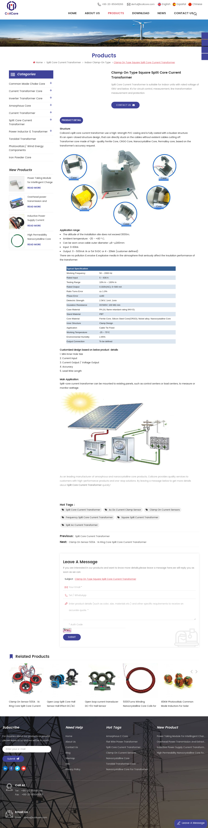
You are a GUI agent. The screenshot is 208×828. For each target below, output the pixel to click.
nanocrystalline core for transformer (127, 770)
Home (72, 13)
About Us (92, 13)
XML (67, 765)
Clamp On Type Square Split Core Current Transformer (105, 580)
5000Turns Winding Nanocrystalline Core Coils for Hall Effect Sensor (139, 705)
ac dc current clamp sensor (125, 511)
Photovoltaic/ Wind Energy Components (26, 150)
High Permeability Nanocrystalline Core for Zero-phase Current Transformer (39, 239)
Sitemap (70, 759)
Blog (67, 754)
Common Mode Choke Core (27, 85)
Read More (34, 189)
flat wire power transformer (122, 743)
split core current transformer (83, 511)
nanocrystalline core (118, 759)
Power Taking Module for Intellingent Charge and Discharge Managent (40, 182)
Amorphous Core (20, 107)
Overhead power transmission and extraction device (37, 201)
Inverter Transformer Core (25, 100)
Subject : (100, 580)
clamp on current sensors (165, 511)
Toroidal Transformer (22, 140)
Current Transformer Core (25, 93)
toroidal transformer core (121, 765)
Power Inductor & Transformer (28, 133)
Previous (192, 657)
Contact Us (183, 13)
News (161, 13)
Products (116, 13)
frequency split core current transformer (89, 518)
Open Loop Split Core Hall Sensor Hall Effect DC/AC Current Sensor (61, 705)
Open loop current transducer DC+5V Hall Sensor (101, 705)
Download (140, 13)
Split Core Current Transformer (63, 64)
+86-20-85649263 (36, 798)
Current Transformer (22, 115)
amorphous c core (117, 737)
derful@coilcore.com (144, 5)
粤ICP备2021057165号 (156, 816)
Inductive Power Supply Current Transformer (36, 220)
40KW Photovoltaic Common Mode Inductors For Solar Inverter (177, 705)
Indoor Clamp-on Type (98, 64)
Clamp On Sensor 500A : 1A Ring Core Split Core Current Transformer (107, 543)
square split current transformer (139, 518)
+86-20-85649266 (113, 5)
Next (196, 657)
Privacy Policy (72, 770)
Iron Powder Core (20, 159)
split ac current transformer (82, 526)
